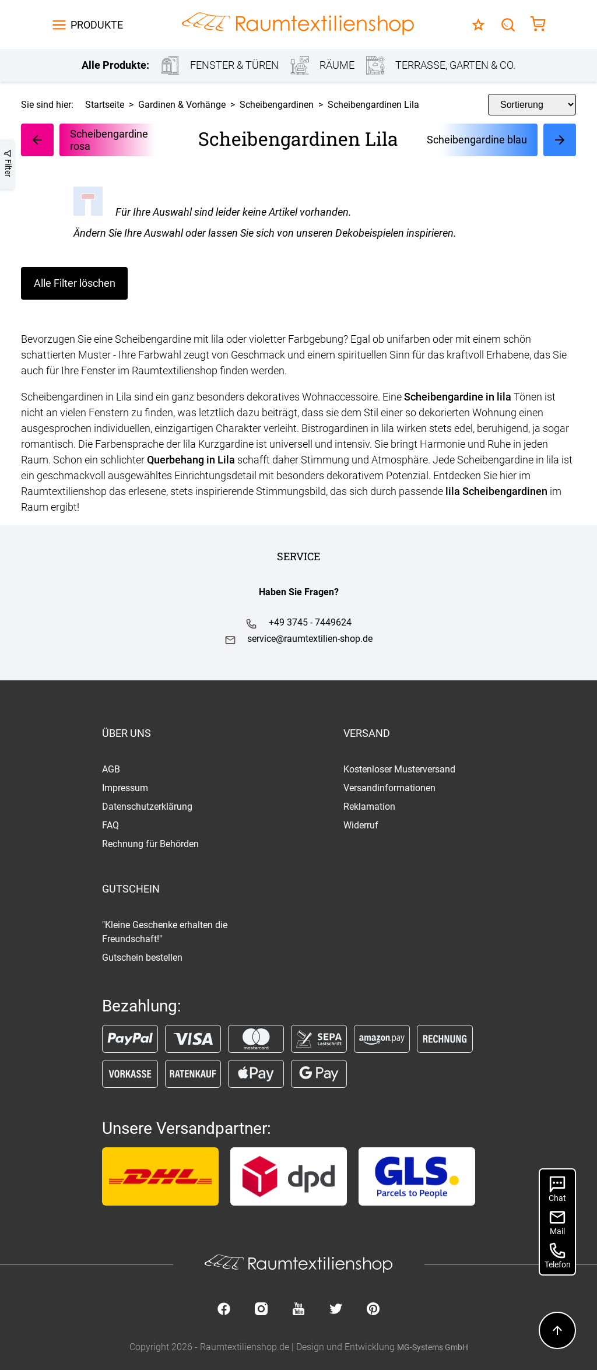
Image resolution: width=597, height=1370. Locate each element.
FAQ (110, 825)
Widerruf (360, 825)
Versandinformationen (389, 787)
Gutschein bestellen (142, 957)
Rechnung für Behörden (150, 843)
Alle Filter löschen (74, 283)
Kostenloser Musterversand (399, 769)
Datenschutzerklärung (147, 806)
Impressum (125, 787)
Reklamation (369, 806)
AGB (111, 769)
